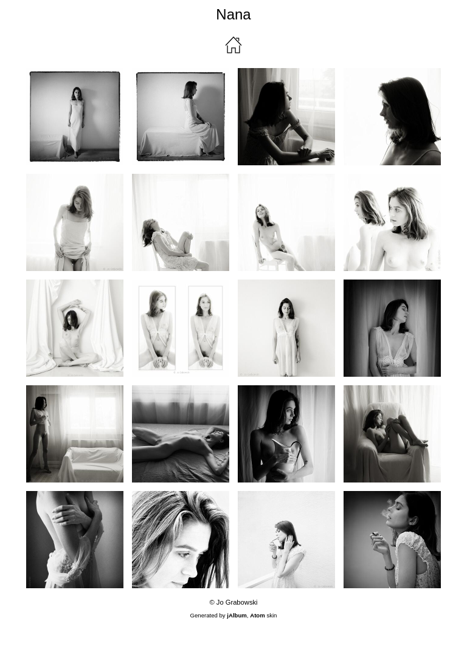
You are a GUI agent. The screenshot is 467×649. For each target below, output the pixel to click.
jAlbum (237, 615)
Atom (257, 615)
